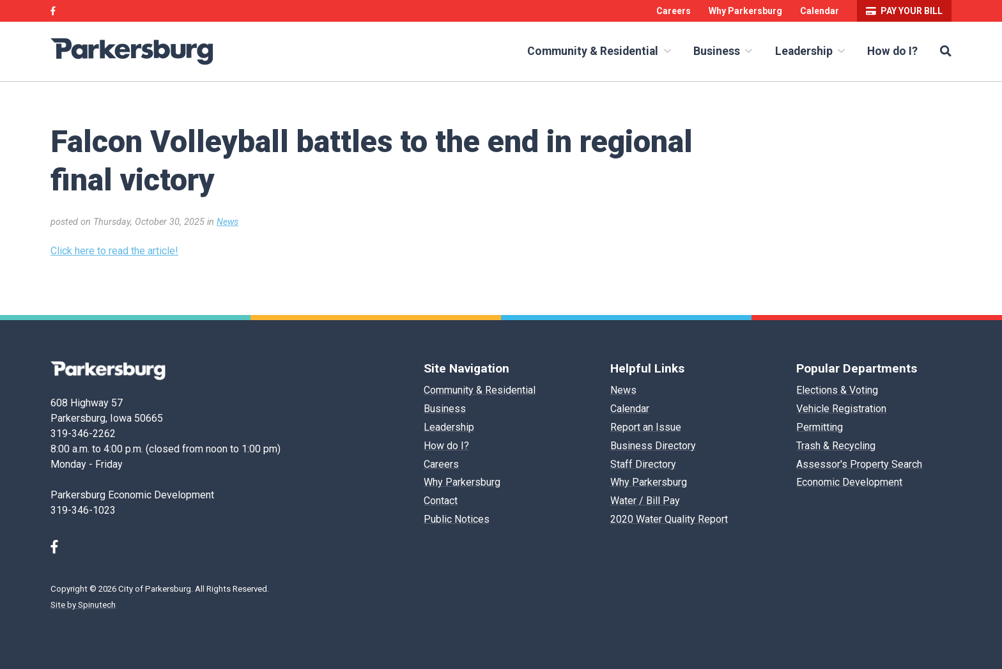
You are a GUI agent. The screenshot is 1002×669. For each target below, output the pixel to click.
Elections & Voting (837, 390)
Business (722, 51)
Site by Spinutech (83, 605)
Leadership (810, 51)
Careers (673, 11)
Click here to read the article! (114, 251)
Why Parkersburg (745, 11)
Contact (441, 501)
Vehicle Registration (841, 409)
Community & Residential (598, 51)
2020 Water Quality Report (669, 519)
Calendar (819, 11)
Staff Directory (643, 464)
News (227, 222)
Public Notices (456, 519)
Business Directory (653, 446)
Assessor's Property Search (859, 464)
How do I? (892, 51)
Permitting (819, 427)
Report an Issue (645, 427)
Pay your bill (904, 11)
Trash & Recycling (835, 446)
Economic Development (849, 482)
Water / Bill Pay (645, 501)
